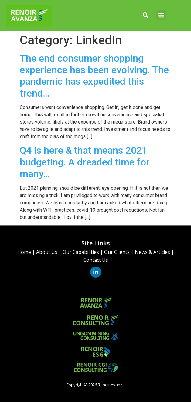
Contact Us (95, 260)
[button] (145, 15)
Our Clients (117, 252)
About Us (46, 252)
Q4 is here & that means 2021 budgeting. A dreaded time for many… (85, 162)
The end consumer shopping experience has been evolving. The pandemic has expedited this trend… (94, 76)
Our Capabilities (81, 252)
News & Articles (152, 252)
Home (24, 252)
